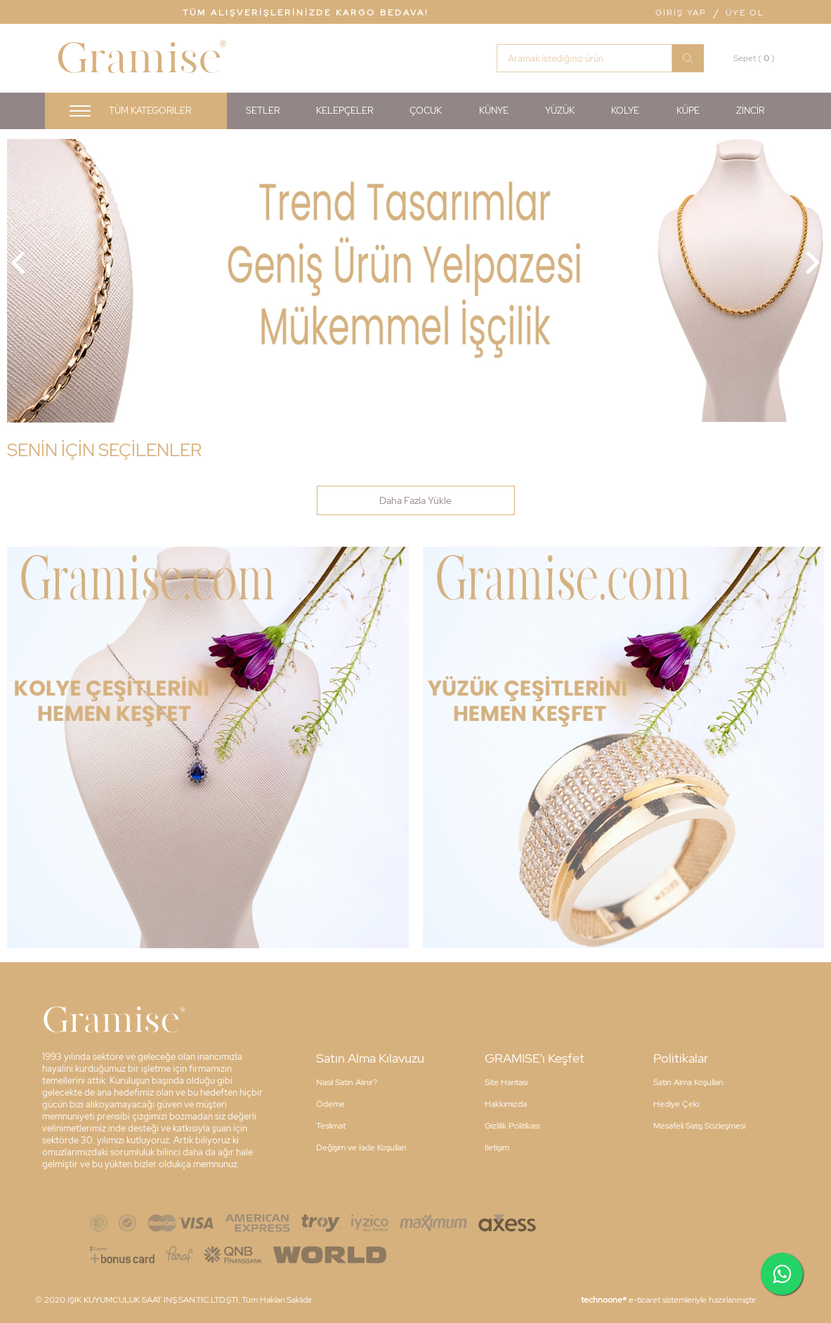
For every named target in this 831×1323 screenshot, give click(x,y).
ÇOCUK (426, 111)
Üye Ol (745, 12)
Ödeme (330, 1104)
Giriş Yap (681, 12)
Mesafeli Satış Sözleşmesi (699, 1125)
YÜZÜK (560, 111)
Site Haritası (506, 1082)
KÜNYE (494, 111)
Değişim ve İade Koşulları (361, 1147)
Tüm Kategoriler (150, 111)
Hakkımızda (506, 1104)
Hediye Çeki (676, 1104)
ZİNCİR (750, 111)
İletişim (497, 1147)
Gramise (138, 59)
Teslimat (331, 1125)
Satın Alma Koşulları (688, 1082)
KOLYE (625, 111)
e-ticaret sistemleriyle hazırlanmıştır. (669, 1299)
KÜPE (688, 111)
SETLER (263, 111)
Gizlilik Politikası (512, 1125)
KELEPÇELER (344, 111)
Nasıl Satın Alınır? (346, 1082)
